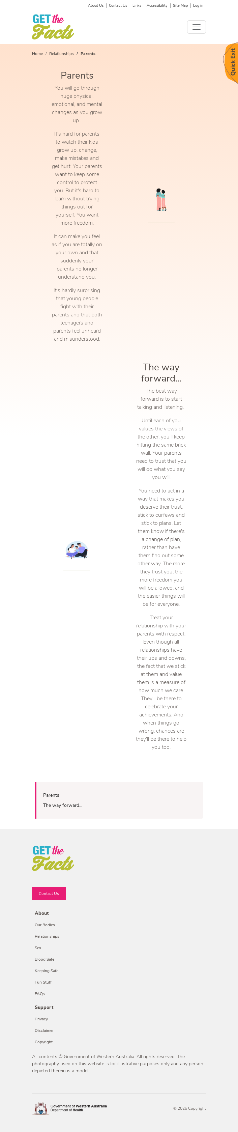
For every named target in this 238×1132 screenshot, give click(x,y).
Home (37, 53)
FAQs (40, 993)
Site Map (180, 5)
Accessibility (157, 5)
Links (136, 5)
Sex (38, 948)
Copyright (44, 1042)
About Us (95, 5)
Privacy (41, 1019)
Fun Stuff (43, 982)
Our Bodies (45, 925)
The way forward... (62, 805)
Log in (198, 5)
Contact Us (118, 5)
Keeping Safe (46, 970)
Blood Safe (44, 959)
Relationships (61, 53)
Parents (51, 795)
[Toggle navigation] (196, 27)
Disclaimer (44, 1030)
